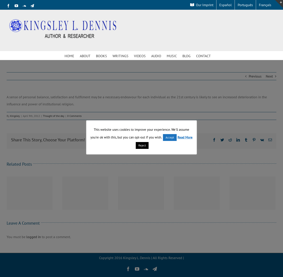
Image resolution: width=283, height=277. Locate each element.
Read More (185, 137)
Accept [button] (170, 137)
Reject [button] (142, 145)
